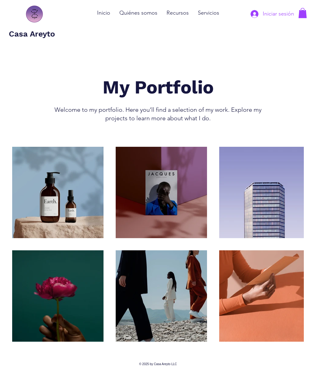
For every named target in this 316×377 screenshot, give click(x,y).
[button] (302, 13)
